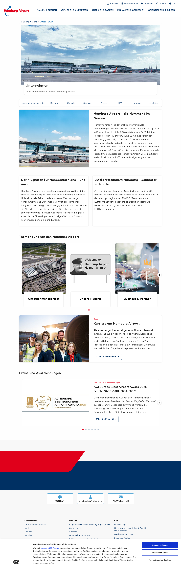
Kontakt (137, 102)
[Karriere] (113, 3)
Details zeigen (137, 562)
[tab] (89, 310)
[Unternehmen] (129, 3)
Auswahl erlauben (160, 527)
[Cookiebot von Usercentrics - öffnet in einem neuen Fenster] (16, 562)
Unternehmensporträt (33, 102)
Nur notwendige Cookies (160, 534)
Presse (104, 102)
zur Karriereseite (107, 357)
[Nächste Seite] (159, 275)
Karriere (54, 102)
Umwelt (71, 102)
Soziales (87, 102)
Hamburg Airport (28, 22)
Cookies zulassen (160, 520)
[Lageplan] (147, 3)
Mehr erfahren (106, 419)
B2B (120, 102)
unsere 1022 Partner (50, 523)
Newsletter (153, 102)
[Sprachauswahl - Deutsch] (172, 3)
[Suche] (161, 3)
